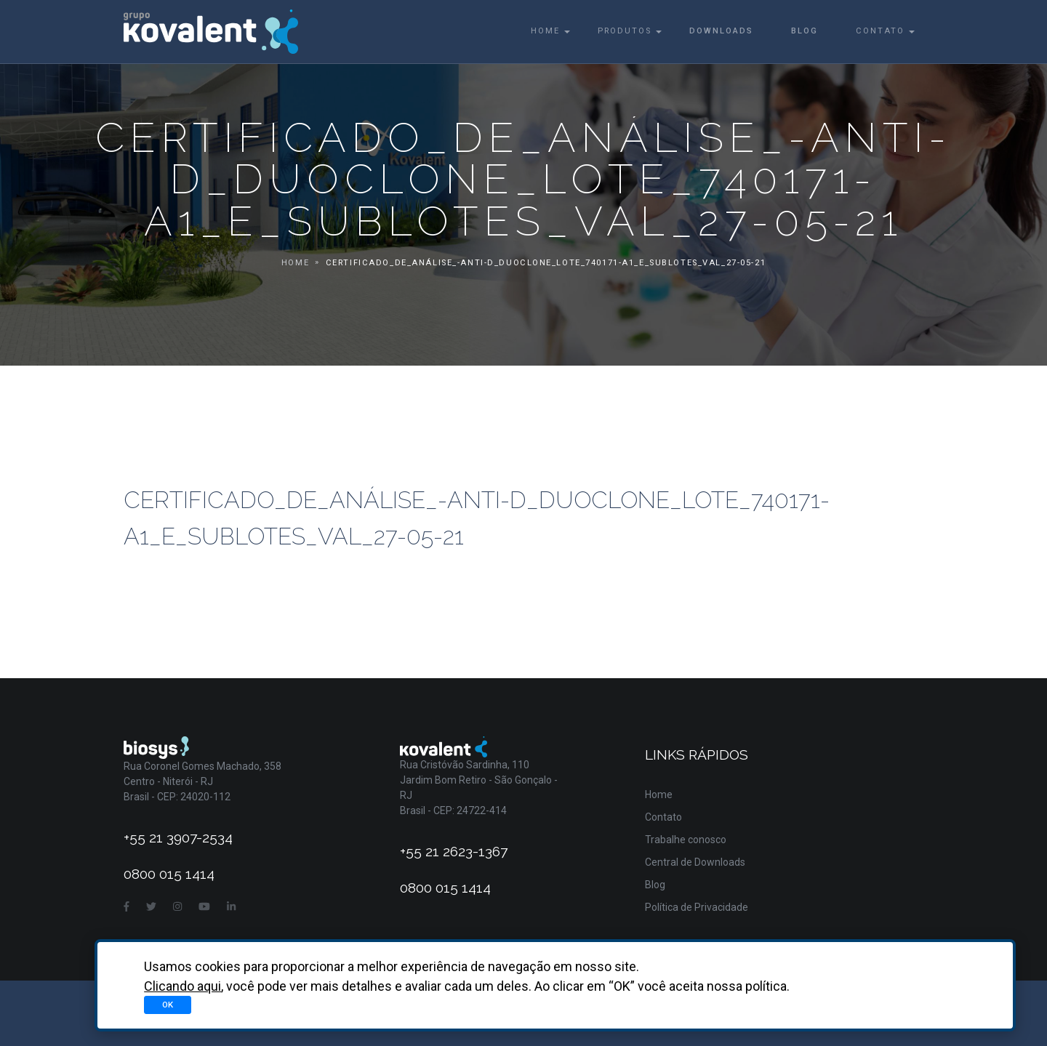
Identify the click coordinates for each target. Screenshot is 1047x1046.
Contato (880, 31)
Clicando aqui (182, 986)
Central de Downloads (695, 862)
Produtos (624, 31)
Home (545, 31)
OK (167, 1004)
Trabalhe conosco (685, 839)
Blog (804, 31)
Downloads (721, 31)
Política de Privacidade (696, 907)
